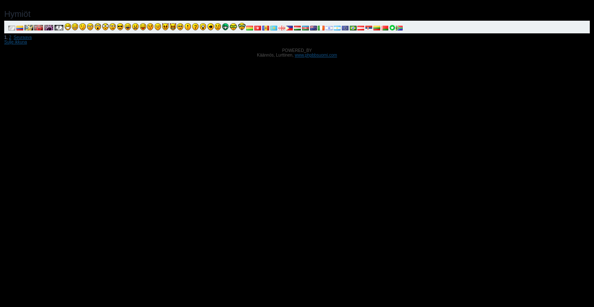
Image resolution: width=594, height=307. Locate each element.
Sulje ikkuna (15, 42)
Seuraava (23, 37)
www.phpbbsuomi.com (316, 55)
